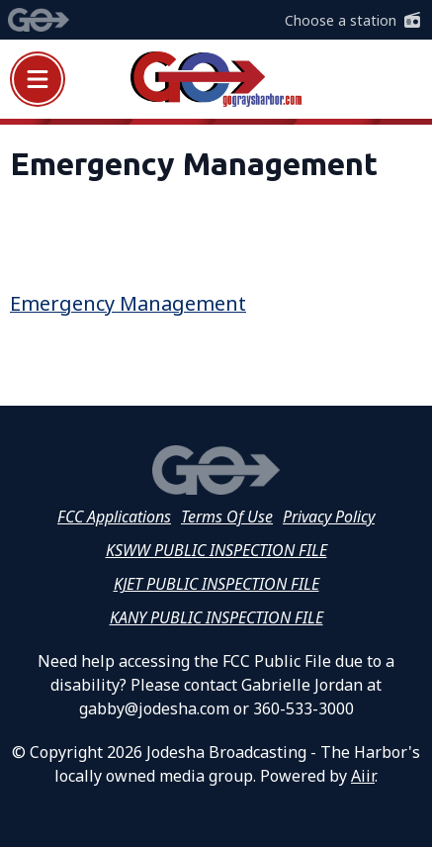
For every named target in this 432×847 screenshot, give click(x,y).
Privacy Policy (329, 516)
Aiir (363, 776)
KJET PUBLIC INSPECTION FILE (216, 584)
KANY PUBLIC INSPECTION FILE (216, 617)
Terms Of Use (227, 516)
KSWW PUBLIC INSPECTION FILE (216, 550)
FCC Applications (114, 516)
